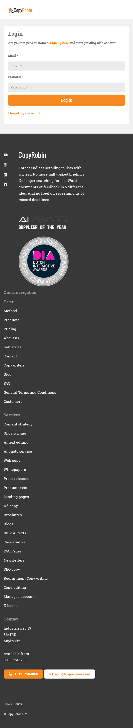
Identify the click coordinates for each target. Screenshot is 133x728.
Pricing (10, 328)
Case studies (14, 542)
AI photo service (18, 451)
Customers (13, 401)
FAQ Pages (13, 551)
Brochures (13, 514)
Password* (15, 77)
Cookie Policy (13, 704)
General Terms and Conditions (30, 392)
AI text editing (16, 442)
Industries (12, 346)
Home (9, 301)
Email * (13, 56)
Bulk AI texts (15, 532)
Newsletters (14, 560)
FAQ (7, 383)
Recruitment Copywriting (26, 578)
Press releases (16, 478)
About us (11, 337)
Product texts (15, 487)
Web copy (12, 460)
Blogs (8, 523)
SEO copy (12, 569)
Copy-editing (15, 587)
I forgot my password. (24, 113)
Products (11, 319)
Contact (10, 356)
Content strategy (18, 424)
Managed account (19, 596)
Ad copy (11, 505)
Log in (66, 100)
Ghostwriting (15, 433)
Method (10, 310)
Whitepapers (15, 469)
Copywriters (14, 365)
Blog (7, 374)
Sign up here (59, 43)
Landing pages (16, 496)
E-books (10, 605)
